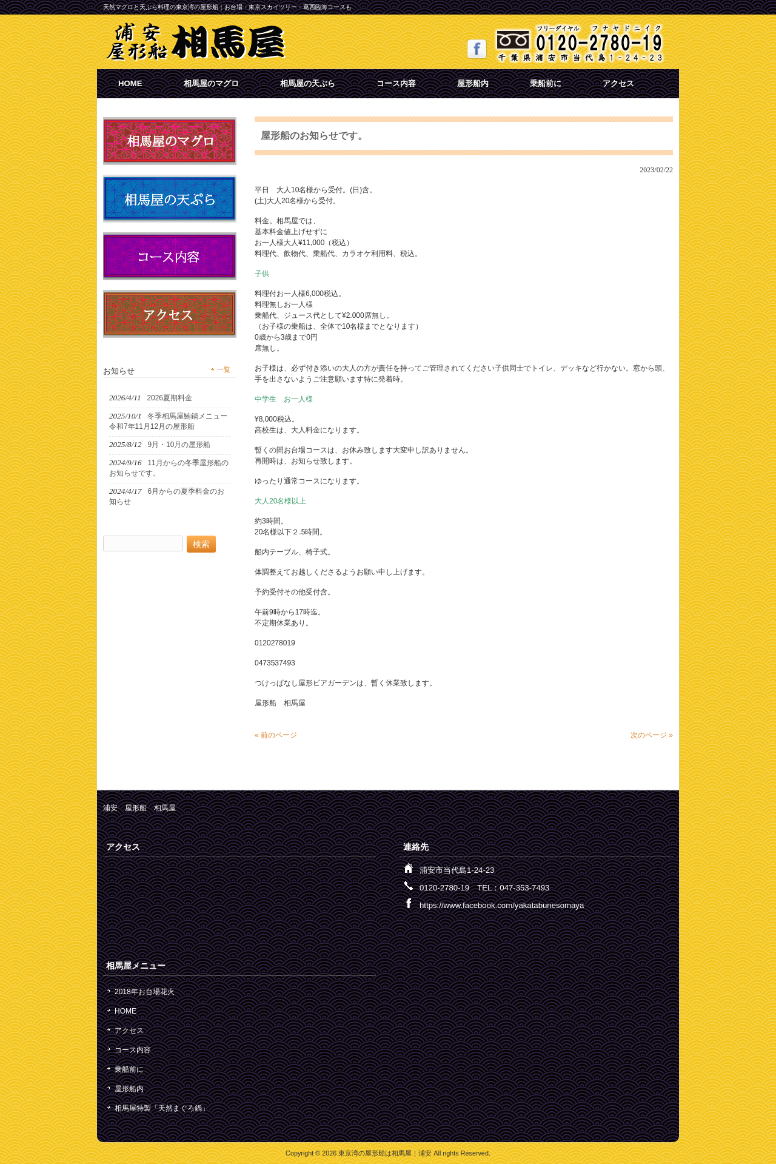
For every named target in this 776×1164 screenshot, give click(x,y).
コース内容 (396, 83)
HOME (130, 83)
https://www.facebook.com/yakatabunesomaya (502, 905)
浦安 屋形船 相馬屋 (139, 808)
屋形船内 (473, 83)
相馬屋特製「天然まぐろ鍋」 (162, 1108)
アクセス (618, 83)
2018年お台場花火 (145, 991)
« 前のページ (276, 735)
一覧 (223, 369)
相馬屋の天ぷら (307, 83)
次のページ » (651, 735)
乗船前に (545, 83)
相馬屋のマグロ (211, 83)
